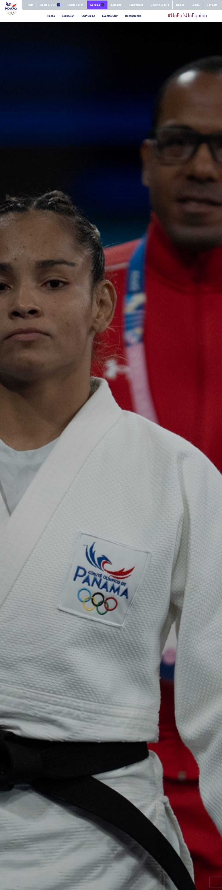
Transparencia (133, 16)
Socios (196, 4)
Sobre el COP (50, 4)
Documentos (136, 4)
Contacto (212, 4)
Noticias (97, 4)
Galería (180, 4)
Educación (68, 16)
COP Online (88, 16)
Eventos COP (110, 16)
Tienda (51, 16)
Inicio (30, 4)
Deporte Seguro (160, 4)
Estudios (116, 4)
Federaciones (75, 4)
